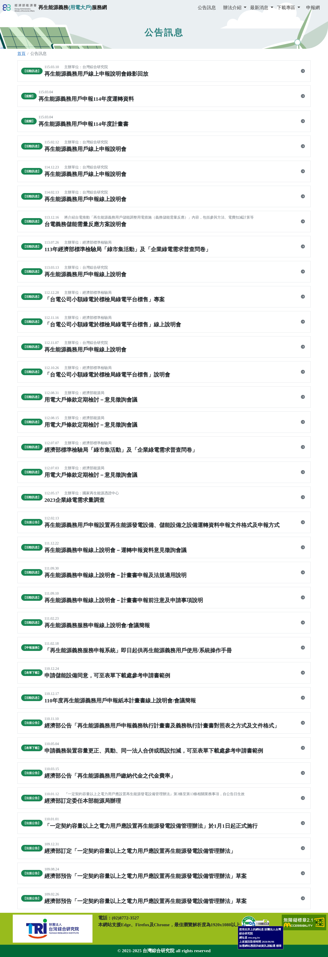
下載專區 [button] (286, 7)
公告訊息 (207, 7)
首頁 (21, 53)
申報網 (313, 7)
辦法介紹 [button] (233, 7)
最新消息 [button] (259, 7)
